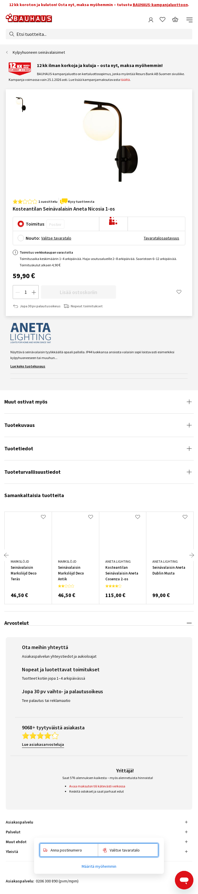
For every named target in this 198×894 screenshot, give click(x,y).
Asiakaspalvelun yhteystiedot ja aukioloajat (59, 656)
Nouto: (33, 238)
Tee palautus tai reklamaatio (46, 700)
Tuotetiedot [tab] (18, 448)
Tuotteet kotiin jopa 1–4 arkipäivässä (53, 678)
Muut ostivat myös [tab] (25, 401)
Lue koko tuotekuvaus (27, 366)
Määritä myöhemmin (99, 866)
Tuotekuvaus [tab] (19, 425)
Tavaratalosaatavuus (161, 238)
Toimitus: (35, 224)
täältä (125, 79)
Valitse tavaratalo (56, 238)
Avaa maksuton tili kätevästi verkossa (97, 786)
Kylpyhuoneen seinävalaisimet (39, 52)
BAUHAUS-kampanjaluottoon (160, 4)
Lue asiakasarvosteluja (43, 744)
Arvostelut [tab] (16, 623)
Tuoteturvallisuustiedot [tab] (32, 472)
